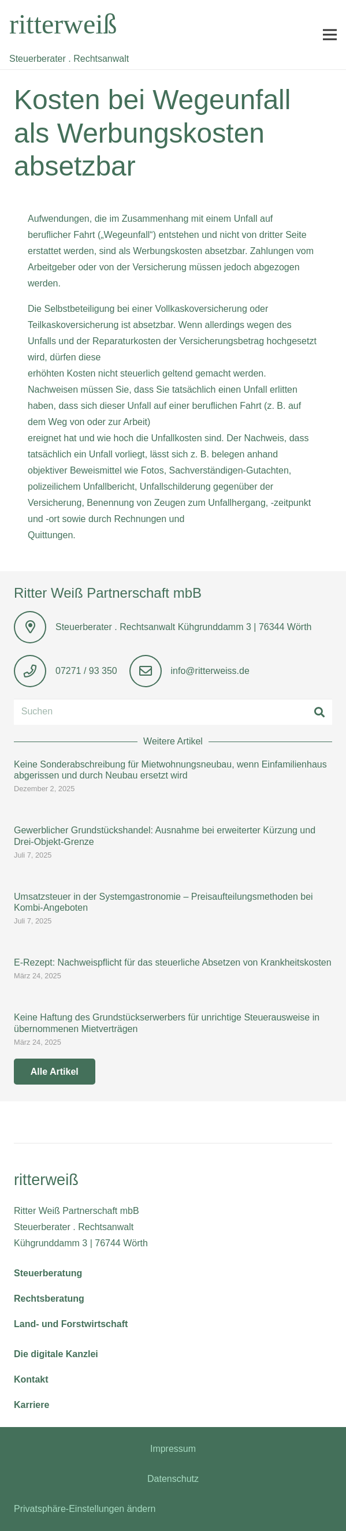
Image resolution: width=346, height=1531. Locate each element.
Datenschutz (173, 1479)
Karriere (31, 1405)
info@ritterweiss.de (210, 671)
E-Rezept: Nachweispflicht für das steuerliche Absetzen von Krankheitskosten (173, 962)
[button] (329, 34)
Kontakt (31, 1379)
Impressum (173, 1449)
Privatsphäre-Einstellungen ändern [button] (84, 1509)
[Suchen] (173, 712)
